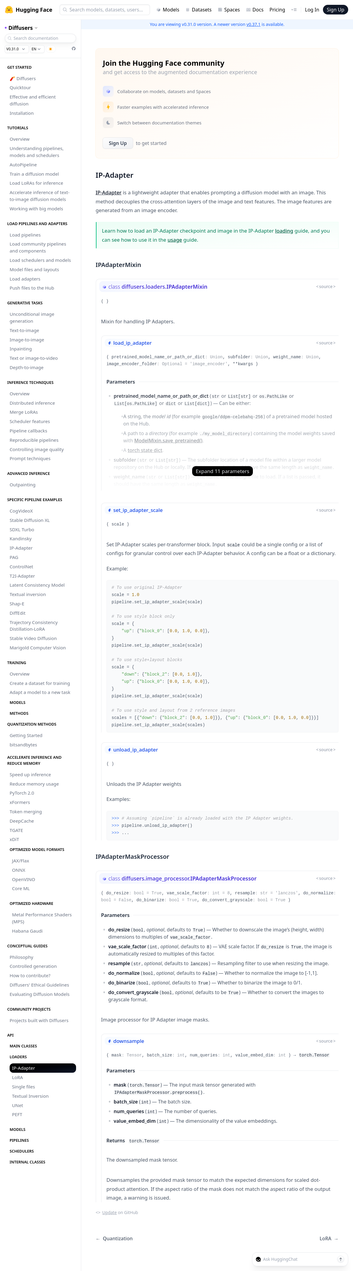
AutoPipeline (23, 165)
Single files (23, 1087)
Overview (19, 139)
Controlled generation (33, 966)
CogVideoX (21, 511)
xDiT (14, 839)
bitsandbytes (23, 745)
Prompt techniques (30, 458)
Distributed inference (32, 403)
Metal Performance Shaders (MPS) (42, 918)
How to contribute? (30, 975)
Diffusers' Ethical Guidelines (39, 985)
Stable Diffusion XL (30, 520)
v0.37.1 (254, 24)
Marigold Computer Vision (38, 648)
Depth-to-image (27, 367)
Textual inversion (28, 594)
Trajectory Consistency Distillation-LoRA (34, 625)
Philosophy (21, 957)
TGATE (16, 830)
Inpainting (21, 349)
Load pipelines (25, 235)
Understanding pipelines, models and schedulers (37, 151)
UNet (17, 1105)
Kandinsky (21, 538)
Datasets (198, 9)
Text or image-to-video (34, 358)
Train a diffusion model (34, 174)
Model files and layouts (34, 269)
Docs (255, 9)
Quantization (114, 1238)
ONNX (18, 870)
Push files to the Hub (32, 288)
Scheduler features (30, 421)
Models (167, 9)
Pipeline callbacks (28, 431)
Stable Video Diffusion (33, 638)
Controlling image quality (37, 449)
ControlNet (21, 566)
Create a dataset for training (40, 683)
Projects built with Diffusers (39, 1020)
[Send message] (340, 1259)
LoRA (17, 1077)
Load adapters (25, 279)
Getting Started (26, 735)
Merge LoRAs (24, 412)
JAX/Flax (20, 861)
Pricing (277, 9)
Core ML (21, 888)
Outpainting (22, 485)
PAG (14, 557)
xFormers (20, 802)
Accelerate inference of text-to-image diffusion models (39, 195)
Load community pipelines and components (38, 247)
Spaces (229, 9)
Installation (22, 113)
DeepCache (22, 821)
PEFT (17, 1114)
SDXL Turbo (22, 529)
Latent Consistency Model (37, 585)
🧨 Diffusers (23, 78)
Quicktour (20, 87)
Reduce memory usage (34, 784)
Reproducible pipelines (34, 440)
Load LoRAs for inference (36, 183)
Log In (312, 9)
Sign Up (335, 9)
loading (284, 230)
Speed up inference (30, 774)
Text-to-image (24, 330)
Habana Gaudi (27, 931)
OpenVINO (23, 879)
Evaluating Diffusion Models (39, 994)
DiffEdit (18, 613)
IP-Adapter (21, 548)
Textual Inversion (30, 1096)
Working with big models (36, 209)
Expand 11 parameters (222, 471)
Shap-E (17, 604)
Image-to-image (27, 340)
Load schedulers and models (40, 260)
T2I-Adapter (22, 576)
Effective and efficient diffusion (33, 100)
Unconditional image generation (32, 317)
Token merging (26, 811)
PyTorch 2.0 (22, 793)
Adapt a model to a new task (40, 692)
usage (174, 239)
